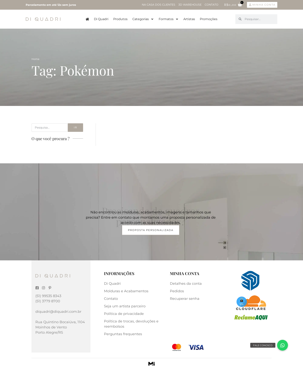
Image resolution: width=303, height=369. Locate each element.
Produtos (120, 19)
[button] (282, 345)
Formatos (169, 19)
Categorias (143, 19)
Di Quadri (101, 19)
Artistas (189, 19)
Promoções (208, 19)
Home (35, 59)
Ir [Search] (75, 127)
